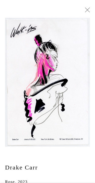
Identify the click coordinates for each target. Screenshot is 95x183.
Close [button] (86, 11)
